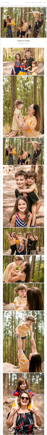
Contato (44, 2)
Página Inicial (28, 2)
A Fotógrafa (40, 2)
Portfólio (32, 2)
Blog (36, 2)
